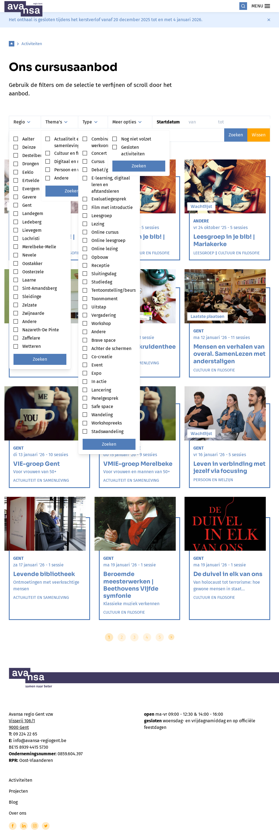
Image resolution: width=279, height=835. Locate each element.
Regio (21, 122)
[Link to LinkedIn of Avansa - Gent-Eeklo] (24, 826)
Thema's (56, 122)
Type (90, 122)
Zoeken (40, 359)
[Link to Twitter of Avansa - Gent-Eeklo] (46, 826)
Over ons (17, 813)
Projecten (18, 791)
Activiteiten (31, 43)
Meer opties (127, 122)
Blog (13, 802)
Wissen (259, 134)
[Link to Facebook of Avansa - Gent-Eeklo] (13, 826)
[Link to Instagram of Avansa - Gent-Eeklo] (35, 826)
